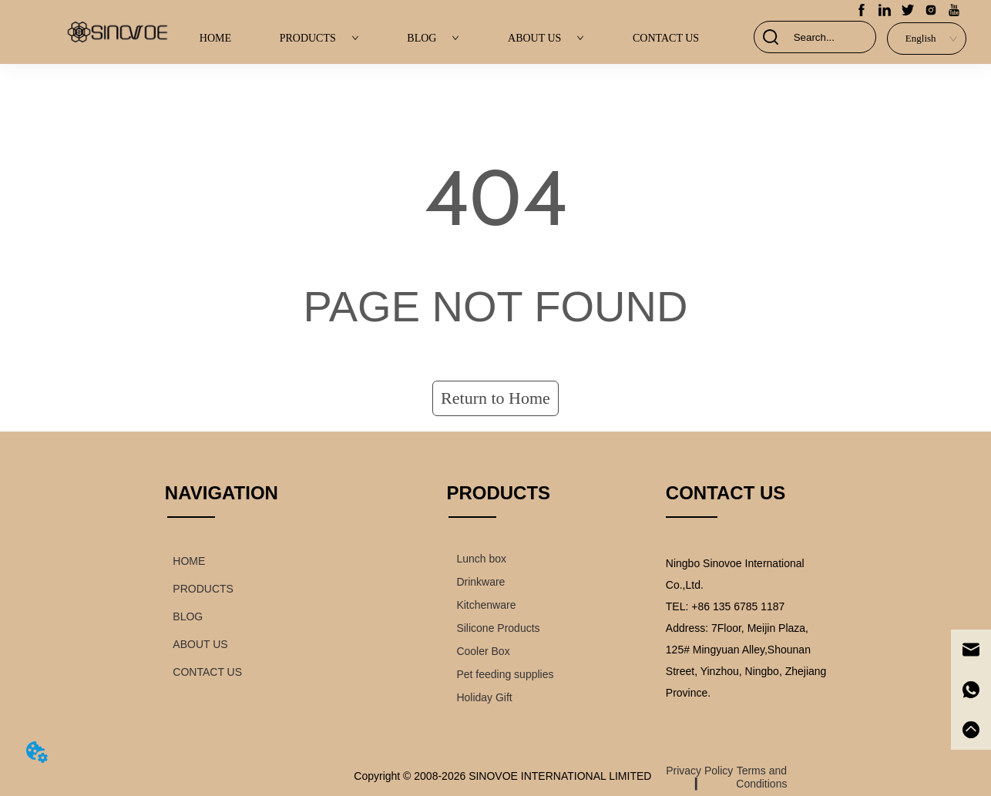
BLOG (433, 38)
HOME (215, 38)
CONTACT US (666, 38)
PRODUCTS (319, 38)
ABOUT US (546, 38)
